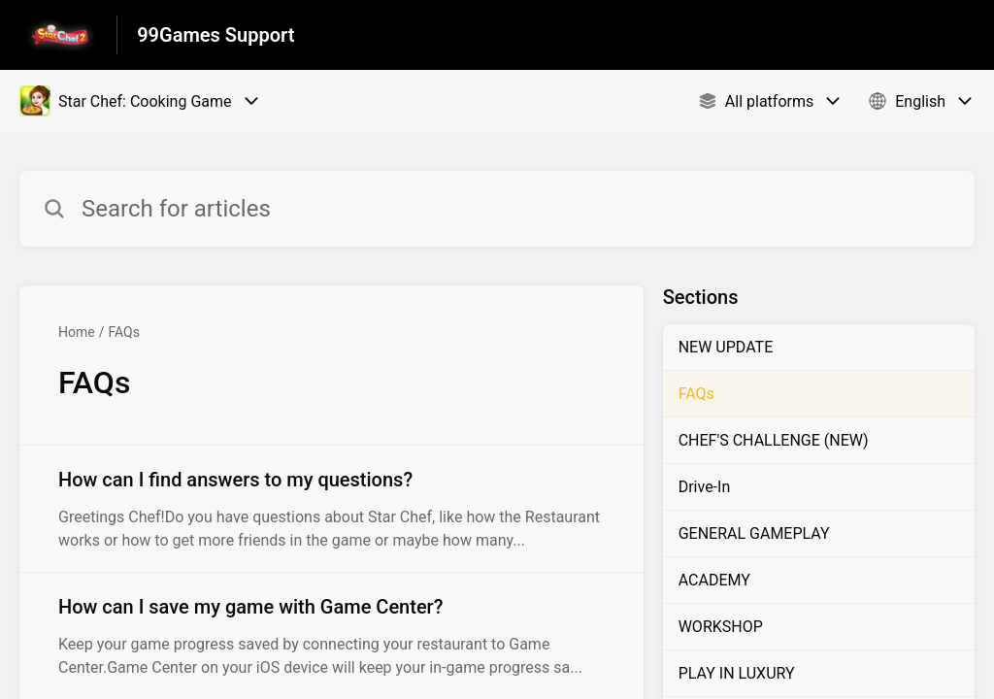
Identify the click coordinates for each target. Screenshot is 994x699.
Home (76, 332)
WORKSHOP (721, 626)
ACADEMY (714, 580)
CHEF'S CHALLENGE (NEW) (774, 440)
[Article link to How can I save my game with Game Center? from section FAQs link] (331, 636)
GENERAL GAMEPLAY (754, 533)
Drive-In (705, 487)
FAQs (124, 332)
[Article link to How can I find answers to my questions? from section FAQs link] (331, 508)
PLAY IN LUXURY (737, 673)
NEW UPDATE (726, 347)
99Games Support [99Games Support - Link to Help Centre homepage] (215, 35)
